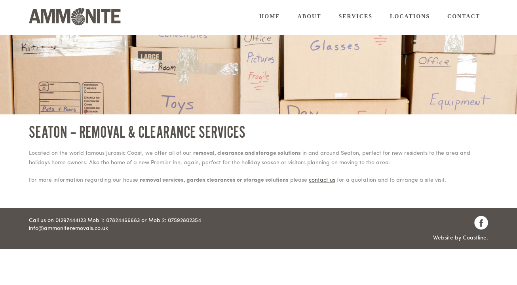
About (309, 16)
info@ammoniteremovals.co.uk (68, 228)
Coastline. (475, 237)
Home (269, 16)
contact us (322, 179)
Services (356, 16)
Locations (410, 16)
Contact (463, 16)
